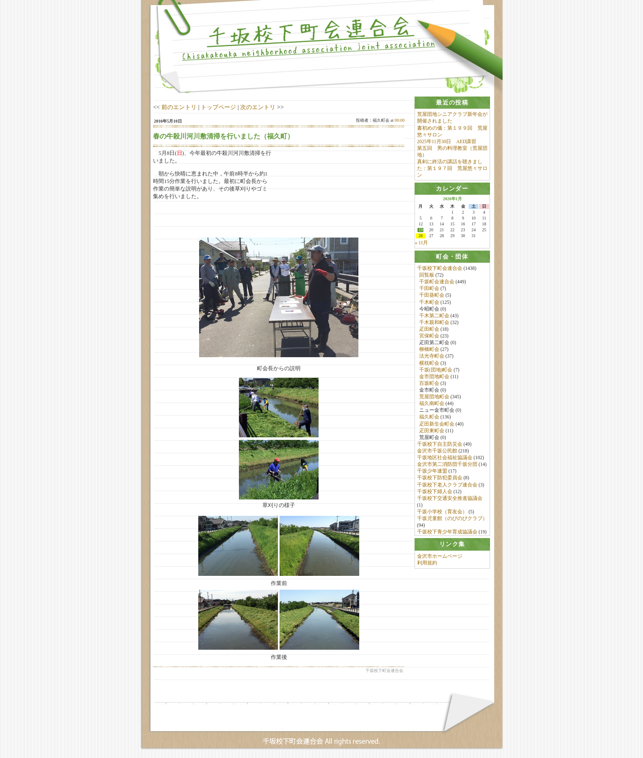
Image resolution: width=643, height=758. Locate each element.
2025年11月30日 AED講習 (446, 141)
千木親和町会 (434, 323)
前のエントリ (179, 107)
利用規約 (427, 565)
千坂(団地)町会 (436, 370)
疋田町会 (429, 329)
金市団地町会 (434, 377)
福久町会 (429, 418)
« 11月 (421, 243)
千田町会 (429, 289)
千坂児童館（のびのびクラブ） (452, 519)
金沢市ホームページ (439, 558)
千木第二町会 (434, 316)
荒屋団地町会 (434, 397)
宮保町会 (429, 336)
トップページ (218, 107)
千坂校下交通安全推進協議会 (449, 499)
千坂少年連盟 (432, 472)
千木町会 (429, 303)
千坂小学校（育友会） (442, 512)
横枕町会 (429, 363)
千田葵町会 (431, 296)
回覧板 (426, 275)
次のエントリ (257, 107)
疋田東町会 (431, 431)
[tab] (452, 103)
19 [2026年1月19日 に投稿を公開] (420, 231)
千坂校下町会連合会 (439, 269)
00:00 (400, 120)
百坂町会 (429, 384)
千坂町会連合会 (436, 282)
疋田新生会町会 (436, 424)
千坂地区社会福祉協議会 (444, 458)
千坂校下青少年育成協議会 (447, 533)
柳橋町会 (429, 350)
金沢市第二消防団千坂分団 (447, 465)
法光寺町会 (431, 357)
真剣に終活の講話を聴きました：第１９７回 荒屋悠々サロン (452, 168)
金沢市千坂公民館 (437, 451)
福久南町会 (431, 404)
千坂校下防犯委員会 (439, 478)
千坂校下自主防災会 (439, 444)
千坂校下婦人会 (434, 492)
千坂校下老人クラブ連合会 (447, 485)
